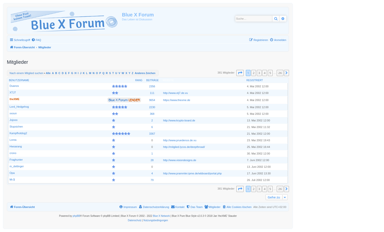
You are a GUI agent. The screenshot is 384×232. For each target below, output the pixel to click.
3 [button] (259, 73)
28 (152, 160)
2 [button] (253, 73)
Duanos (14, 85)
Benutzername (19, 80)
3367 (152, 133)
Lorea (13, 139)
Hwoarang (16, 146)
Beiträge (152, 80)
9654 (152, 100)
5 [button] (270, 73)
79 (152, 180)
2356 (152, 86)
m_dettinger (17, 166)
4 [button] (264, 73)
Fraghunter (16, 159)
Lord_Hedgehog (19, 106)
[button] (240, 73)
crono (13, 153)
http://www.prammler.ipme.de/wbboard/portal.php (192, 173)
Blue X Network (161, 216)
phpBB (76, 216)
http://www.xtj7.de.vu (175, 92)
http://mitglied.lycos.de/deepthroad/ (184, 146)
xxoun (13, 113)
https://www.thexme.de (176, 100)
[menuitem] (36, 40)
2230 (152, 107)
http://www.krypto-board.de (179, 120)
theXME (14, 99)
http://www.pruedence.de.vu (179, 140)
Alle (48, 73)
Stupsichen (16, 126)
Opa (12, 172)
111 (152, 92)
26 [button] (280, 73)
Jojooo (13, 119)
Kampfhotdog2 (18, 133)
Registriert (254, 80)
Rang (138, 80)
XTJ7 (13, 92)
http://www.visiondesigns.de (179, 160)
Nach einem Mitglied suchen (26, 73)
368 (152, 113)
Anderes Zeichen (145, 73)
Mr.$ (12, 179)
